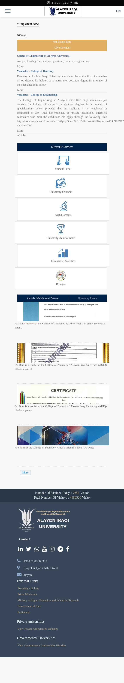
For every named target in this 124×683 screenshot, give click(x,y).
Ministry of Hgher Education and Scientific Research (48, 600)
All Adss (21, 135)
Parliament (24, 612)
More (20, 66)
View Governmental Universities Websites (42, 645)
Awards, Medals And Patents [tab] (42, 298)
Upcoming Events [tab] (87, 298)
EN (118, 11)
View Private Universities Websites (38, 628)
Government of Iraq (29, 606)
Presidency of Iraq (28, 588)
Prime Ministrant (27, 594)
